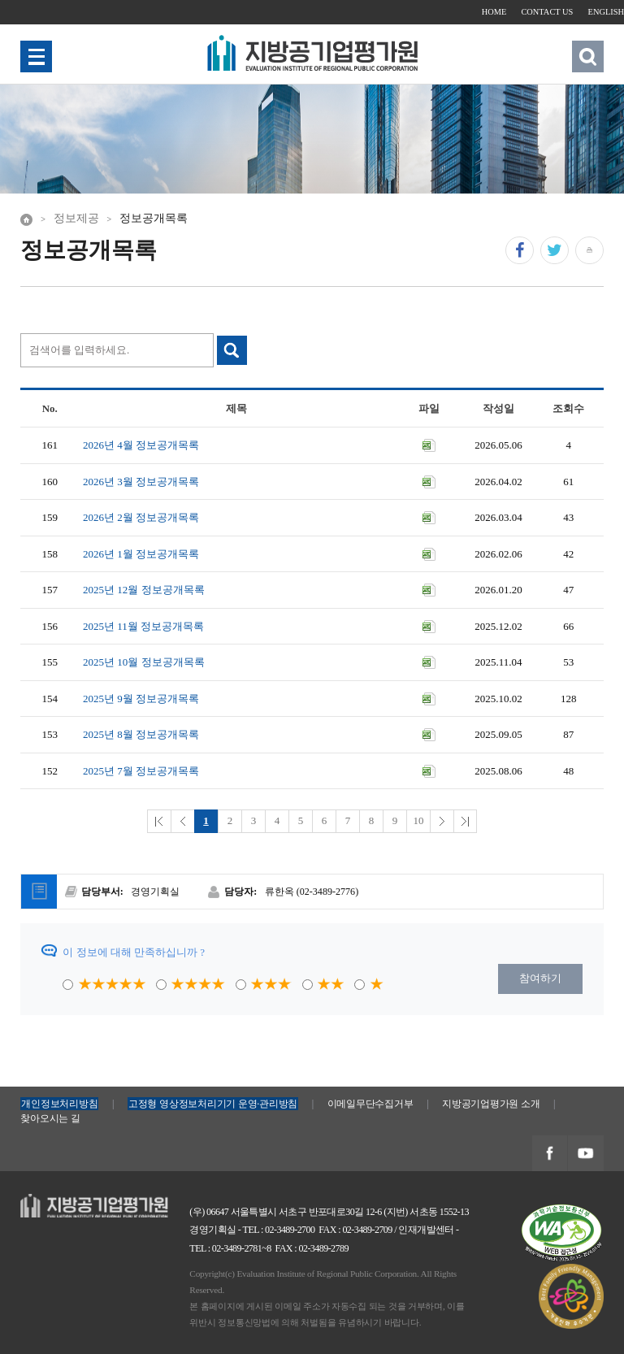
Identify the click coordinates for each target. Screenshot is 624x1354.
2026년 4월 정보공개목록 (141, 445)
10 (419, 820)
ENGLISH (606, 11)
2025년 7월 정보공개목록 (141, 771)
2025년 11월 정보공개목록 (143, 626)
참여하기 (540, 978)
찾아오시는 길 (50, 1118)
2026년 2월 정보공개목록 (141, 517)
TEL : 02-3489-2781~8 (230, 1248)
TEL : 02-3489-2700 (279, 1229)
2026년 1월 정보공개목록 (141, 554)
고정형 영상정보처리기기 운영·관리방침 (212, 1103)
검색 (587, 56)
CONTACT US (547, 11)
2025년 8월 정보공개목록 (141, 734)
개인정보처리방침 (59, 1103)
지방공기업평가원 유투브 (585, 1153)
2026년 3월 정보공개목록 (141, 481)
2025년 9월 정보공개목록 (141, 698)
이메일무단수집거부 (370, 1103)
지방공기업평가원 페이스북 (549, 1153)
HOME (494, 11)
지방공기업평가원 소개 (491, 1103)
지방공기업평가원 (62, 1202)
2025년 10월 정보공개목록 (144, 662)
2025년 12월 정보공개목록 (144, 590)
